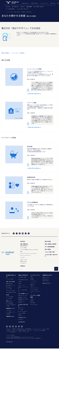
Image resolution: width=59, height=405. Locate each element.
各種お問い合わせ (47, 275)
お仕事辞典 (8, 313)
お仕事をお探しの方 (25, 3)
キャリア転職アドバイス (10, 312)
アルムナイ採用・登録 (49, 252)
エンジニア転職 (9, 298)
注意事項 (23, 330)
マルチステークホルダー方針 (24, 331)
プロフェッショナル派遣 (10, 290)
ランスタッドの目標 (33, 289)
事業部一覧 (32, 284)
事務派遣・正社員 (9, 283)
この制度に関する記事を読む (34, 93)
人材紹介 (19, 283)
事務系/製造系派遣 (23, 245)
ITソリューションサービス (25, 255)
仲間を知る (23, 6)
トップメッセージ (33, 280)
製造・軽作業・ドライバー (10, 285)
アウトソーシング (23, 259)
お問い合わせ (52, 3)
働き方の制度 (29, 6)
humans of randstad (33, 304)
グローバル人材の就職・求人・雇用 (10, 305)
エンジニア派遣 (23, 247)
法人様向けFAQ (21, 322)
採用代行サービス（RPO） (22, 295)
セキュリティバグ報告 (17, 330)
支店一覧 (31, 286)
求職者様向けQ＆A (10, 316)
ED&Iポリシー (9, 330)
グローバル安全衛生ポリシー (12, 331)
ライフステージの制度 (18, 53)
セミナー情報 (20, 309)
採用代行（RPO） (23, 261)
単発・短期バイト (9, 287)
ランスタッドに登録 (9, 279)
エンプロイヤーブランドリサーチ (35, 292)
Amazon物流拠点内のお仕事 (11, 292)
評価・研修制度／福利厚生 (38, 6)
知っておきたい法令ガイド (23, 311)
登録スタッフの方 (46, 277)
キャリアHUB (8, 310)
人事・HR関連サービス (23, 293)
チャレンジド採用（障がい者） (23, 291)
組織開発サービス (21, 302)
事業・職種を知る (15, 6)
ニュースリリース (33, 282)
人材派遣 (19, 281)
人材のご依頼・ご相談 (22, 277)
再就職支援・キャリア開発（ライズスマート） (23, 300)
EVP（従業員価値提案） (50, 246)
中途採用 (31, 299)
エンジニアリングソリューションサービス (28, 253)
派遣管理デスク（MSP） (22, 297)
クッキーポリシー (30, 330)
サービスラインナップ (23, 279)
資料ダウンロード (21, 307)
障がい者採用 (48, 249)
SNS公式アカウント (47, 283)
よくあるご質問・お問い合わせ (51, 255)
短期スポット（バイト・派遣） (23, 288)
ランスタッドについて (44, 3)
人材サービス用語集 (21, 313)
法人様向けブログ (22, 317)
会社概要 (31, 279)
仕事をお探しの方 (46, 279)
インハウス (22, 257)
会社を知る (8, 6)
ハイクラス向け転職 (9, 296)
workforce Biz (20, 319)
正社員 (7, 294)
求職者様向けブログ (10, 308)
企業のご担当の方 (34, 3)
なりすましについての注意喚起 (39, 330)
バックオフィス (23, 263)
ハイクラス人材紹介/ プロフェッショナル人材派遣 (29, 250)
